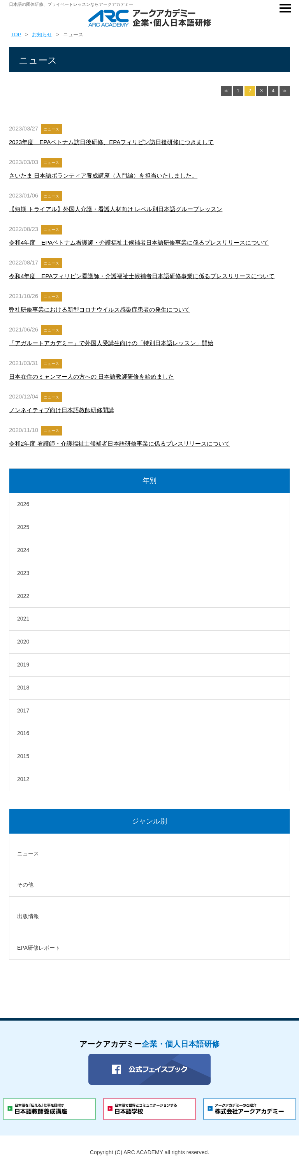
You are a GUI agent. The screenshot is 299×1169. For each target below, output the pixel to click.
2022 (23, 596)
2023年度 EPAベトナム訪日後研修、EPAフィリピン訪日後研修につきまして (111, 142)
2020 (23, 641)
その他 (25, 885)
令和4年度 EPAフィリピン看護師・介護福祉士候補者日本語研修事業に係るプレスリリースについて (141, 276)
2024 (23, 550)
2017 (23, 710)
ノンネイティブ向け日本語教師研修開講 (61, 410)
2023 (23, 573)
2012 (23, 779)
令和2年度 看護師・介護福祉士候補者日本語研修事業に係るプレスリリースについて (119, 443)
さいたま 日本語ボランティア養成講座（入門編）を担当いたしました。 (103, 175)
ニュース (28, 853)
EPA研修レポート (38, 948)
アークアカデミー (149, 1044)
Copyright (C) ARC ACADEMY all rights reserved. (149, 1152)
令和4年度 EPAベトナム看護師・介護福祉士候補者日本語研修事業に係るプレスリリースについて (139, 242)
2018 (23, 687)
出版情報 (28, 916)
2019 (23, 664)
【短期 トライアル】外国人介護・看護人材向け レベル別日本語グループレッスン (115, 209)
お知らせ (42, 34)
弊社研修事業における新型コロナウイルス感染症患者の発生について (99, 309)
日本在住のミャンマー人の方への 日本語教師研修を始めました (91, 376)
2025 (23, 527)
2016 (23, 733)
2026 (23, 504)
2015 (23, 756)
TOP (16, 34)
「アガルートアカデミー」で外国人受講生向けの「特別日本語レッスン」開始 (111, 343)
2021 (23, 618)
